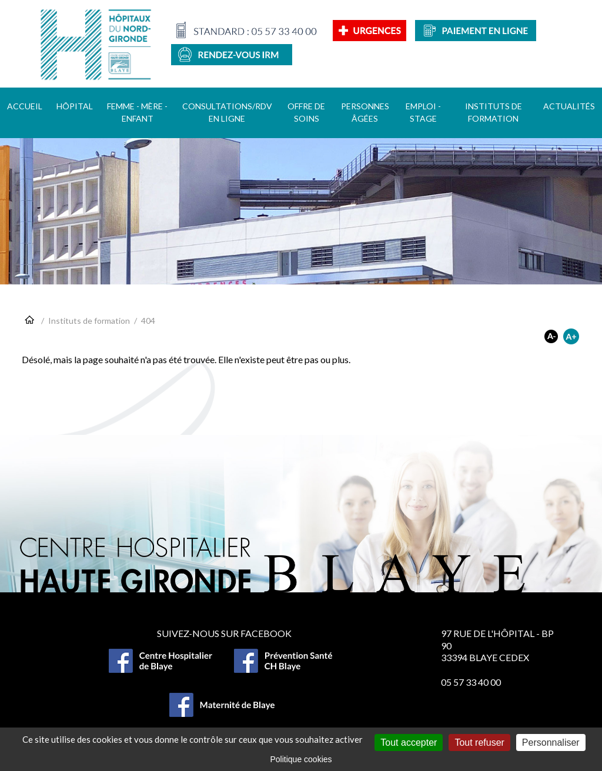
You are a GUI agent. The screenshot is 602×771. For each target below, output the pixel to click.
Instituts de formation (89, 321)
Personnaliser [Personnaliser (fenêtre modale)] (551, 742)
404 (148, 321)
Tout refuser (479, 742)
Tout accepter (408, 742)
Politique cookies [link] (301, 759)
